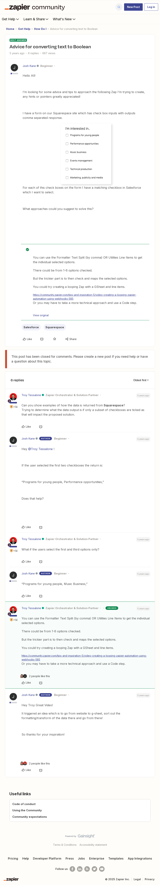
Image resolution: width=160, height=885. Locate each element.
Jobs (81, 858)
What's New (64, 19)
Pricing (13, 858)
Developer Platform (47, 858)
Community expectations (29, 816)
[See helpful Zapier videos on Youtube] (102, 869)
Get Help (11, 19)
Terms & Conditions (65, 844)
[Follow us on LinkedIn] (79, 869)
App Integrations (140, 858)
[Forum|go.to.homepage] (36, 7)
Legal (137, 879)
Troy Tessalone (31, 395)
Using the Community (27, 810)
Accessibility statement (93, 844)
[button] (133, 7)
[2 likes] (35, 676)
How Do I (40, 29)
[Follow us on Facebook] (72, 869)
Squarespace (54, 327)
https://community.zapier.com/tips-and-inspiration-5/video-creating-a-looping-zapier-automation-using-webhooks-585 (84, 296)
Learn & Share (36, 19)
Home (10, 29)
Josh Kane (29, 66)
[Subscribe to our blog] (87, 869)
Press (70, 858)
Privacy (149, 879)
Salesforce (31, 327)
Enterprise (96, 858)
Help (25, 858)
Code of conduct (24, 804)
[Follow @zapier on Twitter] (94, 869)
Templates (116, 858)
